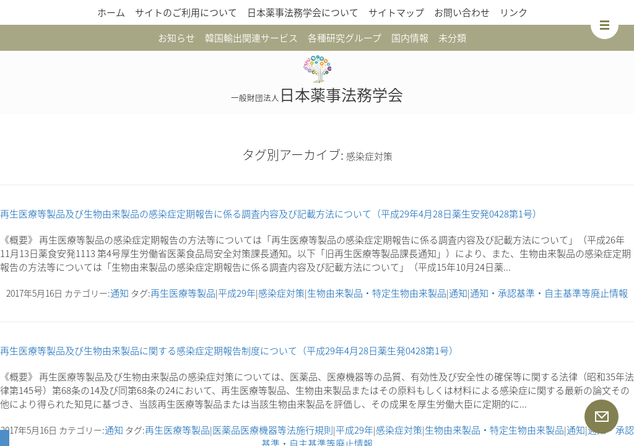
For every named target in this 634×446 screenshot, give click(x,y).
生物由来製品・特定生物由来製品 (376, 293)
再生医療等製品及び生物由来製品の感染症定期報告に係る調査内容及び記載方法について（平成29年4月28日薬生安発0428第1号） (271, 214)
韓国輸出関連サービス (251, 38)
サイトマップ (396, 12)
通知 (119, 293)
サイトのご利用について (186, 12)
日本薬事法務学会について (302, 12)
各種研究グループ (344, 38)
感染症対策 (281, 293)
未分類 (452, 38)
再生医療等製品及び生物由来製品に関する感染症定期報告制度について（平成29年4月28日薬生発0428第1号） (229, 350)
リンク (514, 12)
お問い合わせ (462, 12)
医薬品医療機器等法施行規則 (272, 430)
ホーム (111, 12)
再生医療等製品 (182, 293)
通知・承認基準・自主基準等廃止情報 (549, 293)
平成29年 (237, 293)
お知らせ (176, 38)
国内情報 (409, 38)
